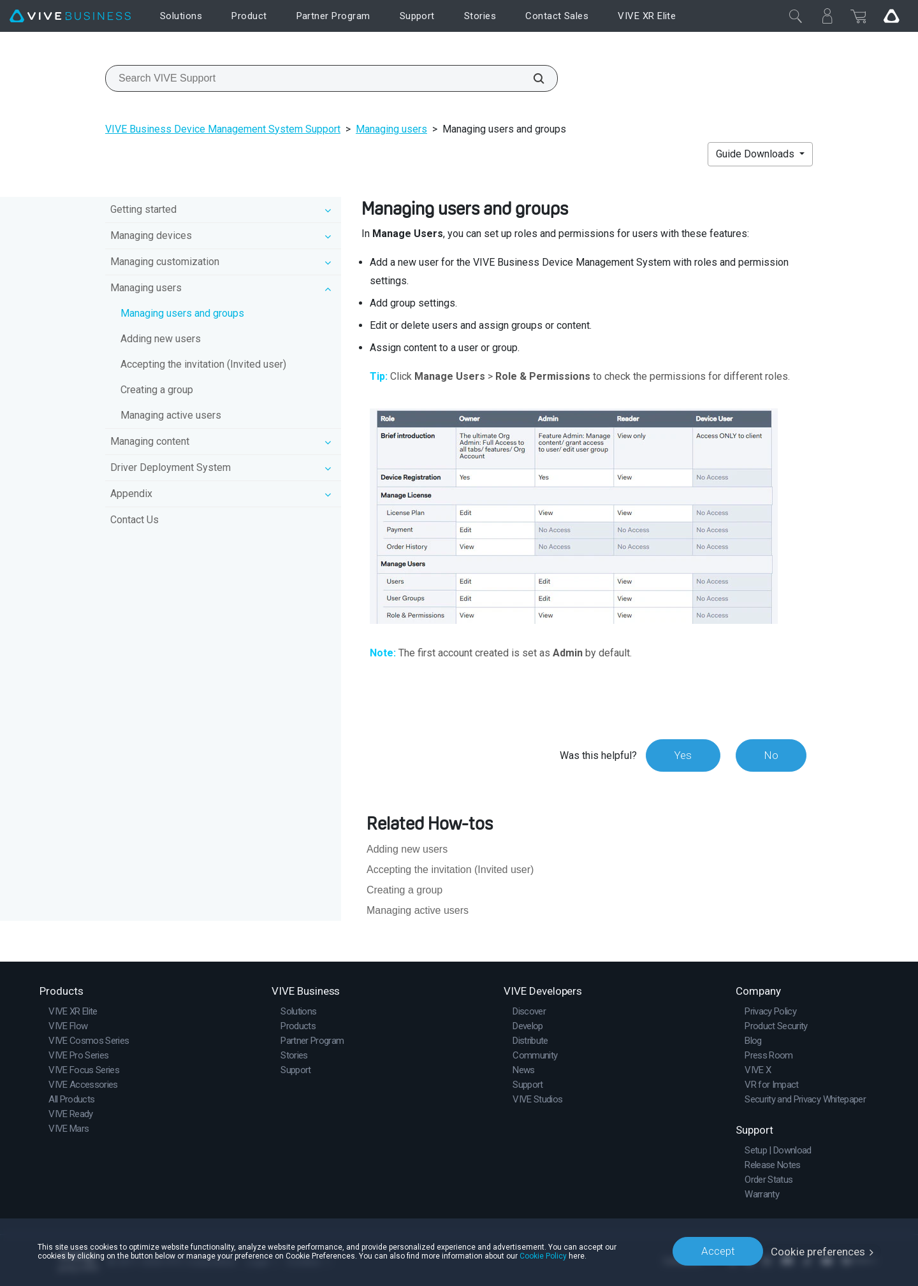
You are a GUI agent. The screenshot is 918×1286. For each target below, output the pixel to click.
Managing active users (170, 415)
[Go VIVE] (891, 16)
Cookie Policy (543, 1255)
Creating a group (156, 390)
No (770, 755)
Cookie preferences (818, 1251)
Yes (681, 755)
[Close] (796, 16)
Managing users (391, 129)
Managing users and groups (182, 313)
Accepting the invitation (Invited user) (203, 364)
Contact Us (134, 520)
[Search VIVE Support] (531, 78)
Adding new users (160, 339)
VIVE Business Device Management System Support (222, 129)
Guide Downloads (756, 154)
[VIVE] (70, 16)
